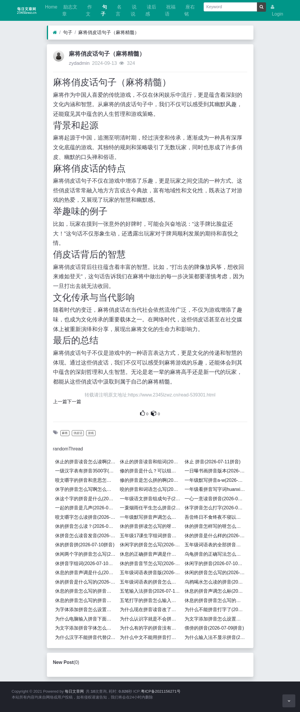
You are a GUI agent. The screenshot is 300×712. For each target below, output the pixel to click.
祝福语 (170, 10)
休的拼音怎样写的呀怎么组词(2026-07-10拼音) (216, 526)
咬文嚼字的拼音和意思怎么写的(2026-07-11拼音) (86, 480)
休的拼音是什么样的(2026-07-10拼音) (216, 535)
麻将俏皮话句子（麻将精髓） (108, 32)
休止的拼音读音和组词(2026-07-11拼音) (151, 461)
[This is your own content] (154, 413)
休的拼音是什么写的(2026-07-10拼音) (86, 581)
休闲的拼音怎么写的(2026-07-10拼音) (216, 572)
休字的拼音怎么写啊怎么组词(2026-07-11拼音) (86, 489)
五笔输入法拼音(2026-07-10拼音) (151, 591)
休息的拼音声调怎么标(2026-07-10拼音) (216, 591)
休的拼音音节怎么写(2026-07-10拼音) (151, 563)
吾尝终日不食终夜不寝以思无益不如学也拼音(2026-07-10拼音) (216, 517)
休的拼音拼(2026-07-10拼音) (85, 544)
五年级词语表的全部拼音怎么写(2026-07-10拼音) (216, 544)
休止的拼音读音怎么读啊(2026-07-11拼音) (86, 461)
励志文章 (69, 10)
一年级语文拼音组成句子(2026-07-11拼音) (151, 498)
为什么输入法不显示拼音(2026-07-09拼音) (216, 637)
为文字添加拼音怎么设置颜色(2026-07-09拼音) (216, 618)
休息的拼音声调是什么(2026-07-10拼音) (86, 572)
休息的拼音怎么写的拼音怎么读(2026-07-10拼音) (86, 591)
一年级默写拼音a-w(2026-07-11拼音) (216, 480)
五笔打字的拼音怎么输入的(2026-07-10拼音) (151, 600)
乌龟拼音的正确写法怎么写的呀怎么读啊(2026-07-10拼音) (216, 554)
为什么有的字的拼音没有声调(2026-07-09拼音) (151, 627)
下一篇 (74, 401)
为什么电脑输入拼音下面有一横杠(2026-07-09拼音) (86, 618)
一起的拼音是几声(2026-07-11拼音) (86, 507)
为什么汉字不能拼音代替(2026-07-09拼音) (86, 637)
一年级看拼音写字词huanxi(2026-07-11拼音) (216, 489)
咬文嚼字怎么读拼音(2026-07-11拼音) (86, 517)
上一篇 (60, 401)
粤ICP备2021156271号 (160, 691)
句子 (104, 10)
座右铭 (189, 10)
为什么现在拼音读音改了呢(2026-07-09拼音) (151, 609)
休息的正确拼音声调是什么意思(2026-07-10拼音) (151, 554)
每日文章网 (74, 691)
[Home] (55, 32)
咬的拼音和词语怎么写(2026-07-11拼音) (151, 489)
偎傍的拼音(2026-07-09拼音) (214, 627)
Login (277, 10)
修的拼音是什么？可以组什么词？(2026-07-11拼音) (151, 470)
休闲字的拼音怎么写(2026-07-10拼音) (151, 544)
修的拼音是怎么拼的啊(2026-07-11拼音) (151, 480)
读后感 (150, 10)
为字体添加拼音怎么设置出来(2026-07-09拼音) (86, 609)
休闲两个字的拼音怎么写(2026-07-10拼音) (86, 554)
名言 (119, 10)
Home (50, 6)
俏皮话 (78, 433)
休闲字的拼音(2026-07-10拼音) (216, 563)
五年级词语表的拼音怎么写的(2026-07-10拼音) (151, 581)
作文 (89, 10)
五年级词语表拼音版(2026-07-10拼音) (151, 572)
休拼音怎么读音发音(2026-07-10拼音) (86, 535)
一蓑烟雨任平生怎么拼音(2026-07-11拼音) (151, 507)
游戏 (91, 433)
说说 (134, 10)
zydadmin (79, 63)
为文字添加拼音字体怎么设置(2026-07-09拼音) (86, 627)
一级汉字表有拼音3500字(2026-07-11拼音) (86, 470)
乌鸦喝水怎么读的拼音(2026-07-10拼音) (216, 581)
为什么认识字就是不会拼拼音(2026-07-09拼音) (151, 618)
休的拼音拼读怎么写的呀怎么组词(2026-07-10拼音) (151, 526)
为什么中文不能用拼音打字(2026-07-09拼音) (151, 637)
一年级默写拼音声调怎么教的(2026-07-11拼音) (151, 517)
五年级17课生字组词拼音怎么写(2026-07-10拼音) (151, 535)
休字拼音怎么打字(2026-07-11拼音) (216, 507)
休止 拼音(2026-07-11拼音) (213, 461)
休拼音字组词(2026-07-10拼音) (86, 563)
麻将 (65, 433)
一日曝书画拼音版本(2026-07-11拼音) (216, 470)
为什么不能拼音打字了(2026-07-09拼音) (216, 609)
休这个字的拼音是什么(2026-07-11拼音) (86, 498)
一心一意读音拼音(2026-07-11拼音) (216, 498)
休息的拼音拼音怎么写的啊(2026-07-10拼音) (216, 600)
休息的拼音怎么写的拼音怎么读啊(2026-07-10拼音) (86, 600)
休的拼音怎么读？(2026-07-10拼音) (86, 526)
